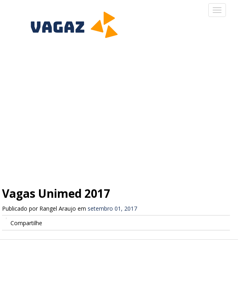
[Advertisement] (120, 108)
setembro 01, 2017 (112, 208)
